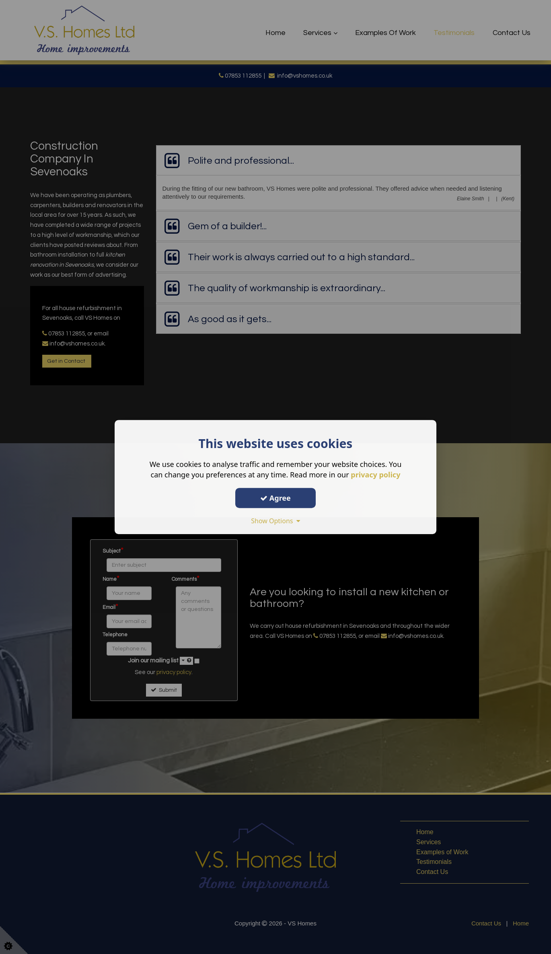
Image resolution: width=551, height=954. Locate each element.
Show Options (275, 520)
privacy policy (375, 474)
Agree (275, 498)
